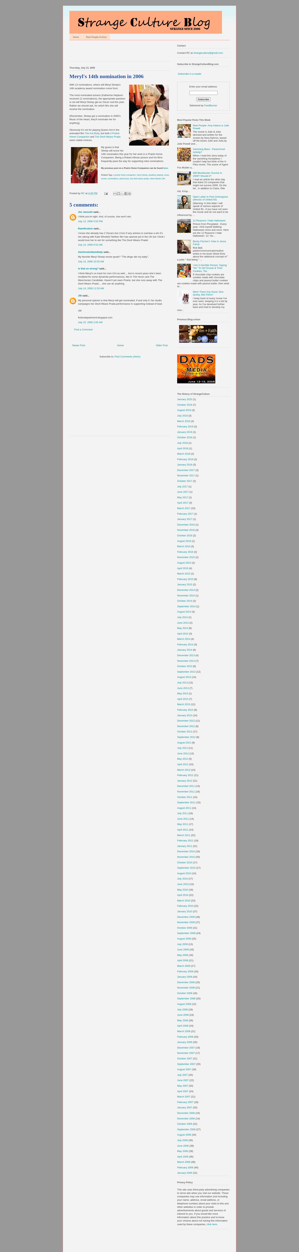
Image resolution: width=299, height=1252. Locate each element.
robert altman (155, 179)
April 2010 (182, 895)
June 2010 (183, 884)
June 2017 (183, 491)
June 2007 (183, 1080)
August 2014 (184, 611)
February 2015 (185, 579)
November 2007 (186, 1053)
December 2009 (186, 917)
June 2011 (183, 818)
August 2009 (184, 938)
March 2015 (183, 573)
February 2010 (185, 905)
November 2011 (186, 791)
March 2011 (183, 835)
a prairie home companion (124, 175)
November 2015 (186, 557)
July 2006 (182, 1140)
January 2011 (184, 846)
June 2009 (183, 949)
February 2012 (185, 775)
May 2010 (182, 889)
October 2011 (184, 797)
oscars (104, 179)
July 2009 (182, 944)
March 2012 (183, 769)
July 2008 (182, 1009)
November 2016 (186, 530)
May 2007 (182, 1085)
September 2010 (186, 867)
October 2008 (184, 993)
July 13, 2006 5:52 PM (90, 221)
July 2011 (182, 813)
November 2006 (186, 1118)
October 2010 (184, 862)
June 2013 (183, 688)
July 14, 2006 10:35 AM (91, 261)
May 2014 (182, 628)
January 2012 (184, 780)
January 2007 (184, 1107)
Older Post (162, 345)
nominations (113, 179)
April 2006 (182, 1156)
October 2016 (184, 535)
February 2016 (185, 551)
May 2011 (182, 824)
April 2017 (182, 502)
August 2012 (184, 742)
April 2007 (182, 1091)
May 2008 (182, 1020)
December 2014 (186, 590)
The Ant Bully (92, 133)
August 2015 (184, 562)
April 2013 (182, 699)
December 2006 (186, 1113)
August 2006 (184, 1134)
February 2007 (185, 1102)
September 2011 (186, 802)
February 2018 (185, 459)
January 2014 (184, 649)
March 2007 (183, 1096)
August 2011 (184, 808)
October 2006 (184, 1123)
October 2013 (184, 666)
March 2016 (183, 546)
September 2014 (186, 606)
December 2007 (186, 1047)
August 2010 (184, 873)
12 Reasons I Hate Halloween (209, 220)
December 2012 (186, 720)
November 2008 (186, 987)
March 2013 (183, 704)
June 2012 (183, 753)
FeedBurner (210, 105)
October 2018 (184, 437)
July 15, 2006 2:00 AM (90, 322)
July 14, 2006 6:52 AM (90, 244)
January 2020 (184, 399)
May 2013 (182, 693)
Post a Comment (83, 329)
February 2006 (185, 1167)
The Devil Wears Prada (107, 136)
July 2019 (182, 415)
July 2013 (182, 682)
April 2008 (182, 1025)
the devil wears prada (139, 179)
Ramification (85, 228)
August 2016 (184, 541)
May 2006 (182, 1151)
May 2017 (182, 497)
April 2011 (182, 829)
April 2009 (182, 960)
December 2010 (186, 851)
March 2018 (183, 453)
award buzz (124, 179)
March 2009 (183, 965)
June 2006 (183, 1145)
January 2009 (184, 976)
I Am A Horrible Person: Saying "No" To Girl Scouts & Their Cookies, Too (210, 268)
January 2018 (184, 464)
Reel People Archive (96, 37)
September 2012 (186, 737)
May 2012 (182, 758)
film (163, 179)
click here (212, 1224)
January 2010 (184, 911)
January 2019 (184, 432)
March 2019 (183, 421)
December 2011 (186, 786)
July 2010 (182, 878)
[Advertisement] (114, 51)
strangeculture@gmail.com (208, 52)
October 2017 (184, 481)
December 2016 (186, 524)
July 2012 (182, 748)
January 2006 (184, 1172)
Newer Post (78, 345)
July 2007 (182, 1074)
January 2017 (184, 519)
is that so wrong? (88, 268)
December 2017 (186, 470)
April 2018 (182, 448)
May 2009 (182, 955)
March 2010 (183, 900)
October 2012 (184, 731)
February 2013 (185, 709)
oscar (166, 175)
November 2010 (186, 856)
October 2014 (184, 600)
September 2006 (186, 1129)
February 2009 (185, 971)
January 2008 (184, 1042)
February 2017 (185, 513)
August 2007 (184, 1069)
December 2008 (186, 982)
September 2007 (186, 1064)
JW (80, 295)
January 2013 (184, 715)
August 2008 (184, 1004)
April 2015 (182, 568)
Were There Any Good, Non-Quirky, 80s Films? (208, 293)
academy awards (156, 175)
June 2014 (183, 622)
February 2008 (185, 1036)
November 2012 (186, 726)
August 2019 (184, 410)
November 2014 (186, 595)
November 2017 (186, 475)
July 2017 (182, 486)
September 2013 (186, 671)
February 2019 (185, 426)
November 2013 (186, 660)
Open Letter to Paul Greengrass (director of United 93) (210, 198)
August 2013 (184, 677)
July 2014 (182, 617)
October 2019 (184, 404)
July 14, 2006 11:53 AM (91, 288)
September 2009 (186, 933)
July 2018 (182, 442)
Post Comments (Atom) (127, 356)
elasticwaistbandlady (90, 252)
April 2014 (182, 633)
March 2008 (183, 1031)
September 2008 (186, 998)
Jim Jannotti (85, 212)
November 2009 (186, 922)
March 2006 (183, 1162)
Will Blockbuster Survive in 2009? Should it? (207, 174)
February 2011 (185, 840)
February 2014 (185, 644)
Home (76, 37)
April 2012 (182, 764)
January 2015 (184, 584)
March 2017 (183, 508)
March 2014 (183, 639)
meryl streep (142, 175)
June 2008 (183, 1014)
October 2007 (184, 1058)
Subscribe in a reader (190, 73)
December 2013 (186, 655)
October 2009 (184, 927)
